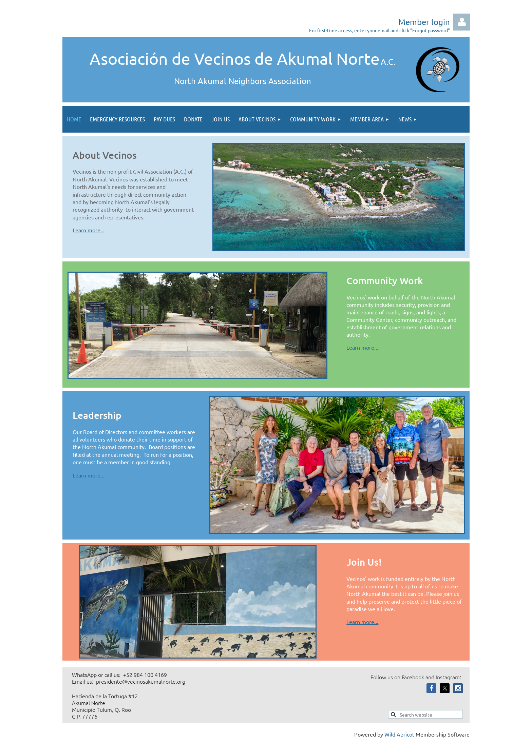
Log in (461, 22)
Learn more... (88, 230)
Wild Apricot (399, 734)
